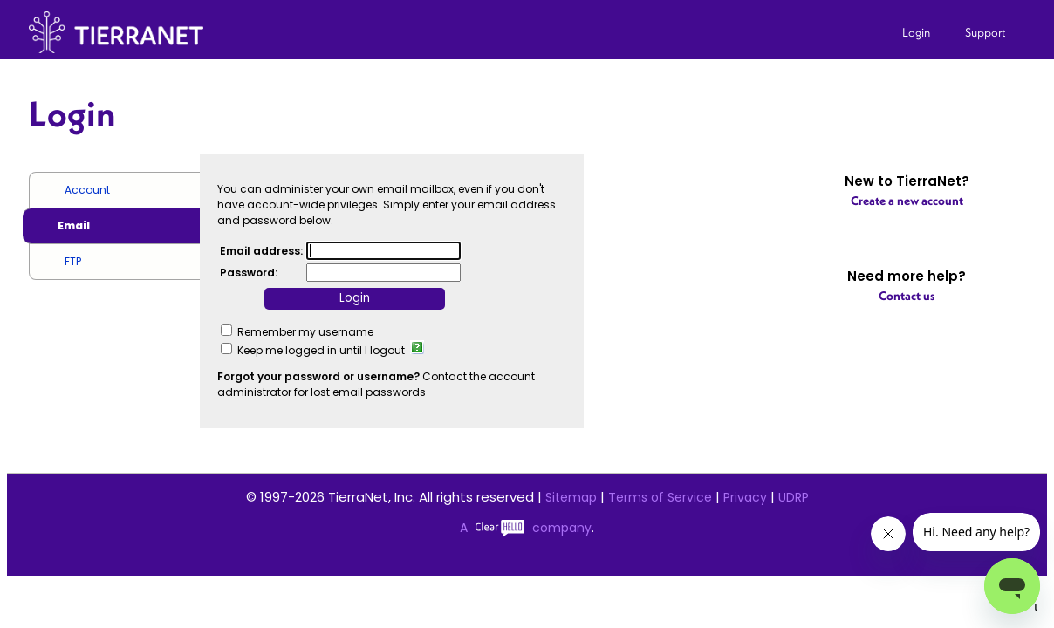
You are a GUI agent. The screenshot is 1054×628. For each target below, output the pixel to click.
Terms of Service (660, 497)
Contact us (906, 296)
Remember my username (305, 331)
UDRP (793, 497)
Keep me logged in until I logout (321, 350)
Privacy (745, 497)
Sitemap (571, 497)
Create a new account (907, 200)
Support (985, 32)
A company (526, 527)
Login (916, 32)
